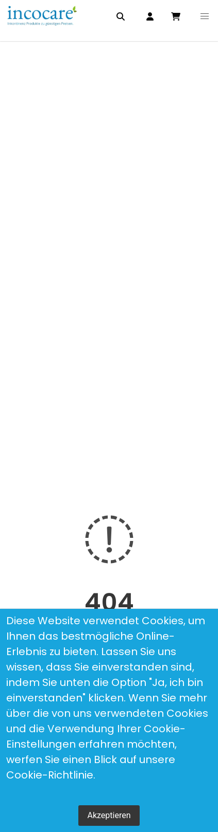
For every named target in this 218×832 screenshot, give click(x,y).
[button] (204, 16)
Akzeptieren (108, 815)
